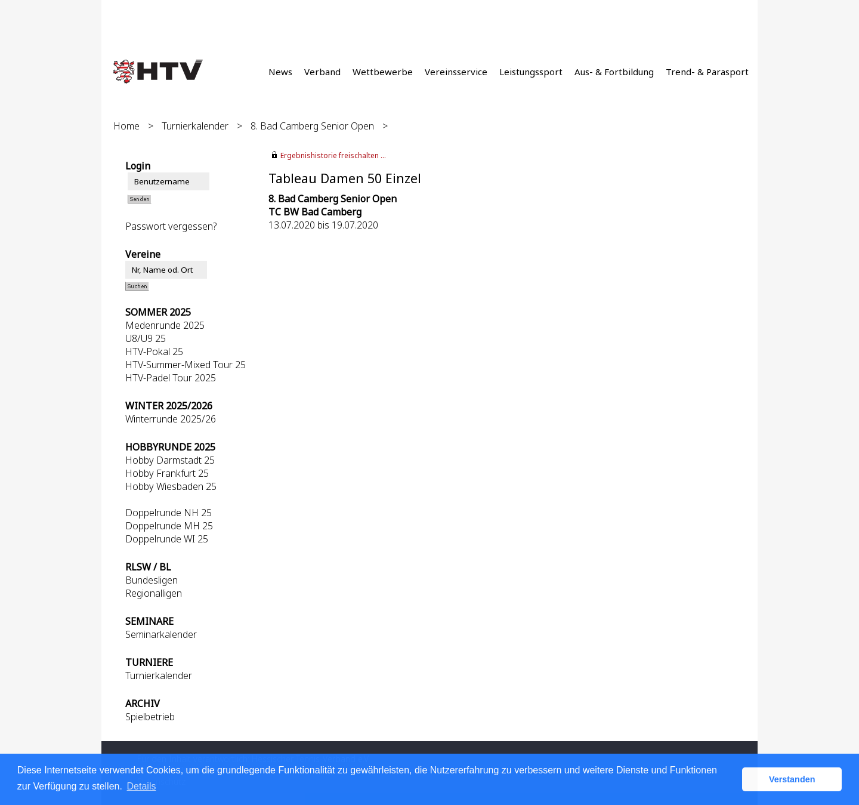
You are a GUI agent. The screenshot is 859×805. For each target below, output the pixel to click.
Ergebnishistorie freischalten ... (333, 155)
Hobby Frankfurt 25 (167, 473)
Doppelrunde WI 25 (166, 538)
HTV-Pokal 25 (154, 351)
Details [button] (141, 786)
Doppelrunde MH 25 (169, 525)
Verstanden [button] (792, 779)
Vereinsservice (456, 72)
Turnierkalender (195, 125)
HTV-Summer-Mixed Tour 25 (185, 364)
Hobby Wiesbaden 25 (171, 486)
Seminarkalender (161, 634)
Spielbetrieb (150, 716)
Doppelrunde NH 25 (168, 512)
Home (126, 125)
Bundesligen (151, 580)
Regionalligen (153, 593)
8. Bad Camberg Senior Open (312, 125)
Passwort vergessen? (171, 226)
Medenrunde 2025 (165, 325)
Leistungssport (531, 72)
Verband (322, 72)
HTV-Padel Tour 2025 (170, 377)
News (280, 72)
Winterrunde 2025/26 (170, 418)
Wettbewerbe (383, 72)
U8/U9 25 (145, 338)
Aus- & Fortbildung (614, 72)
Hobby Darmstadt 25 (170, 460)
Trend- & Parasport (707, 72)
